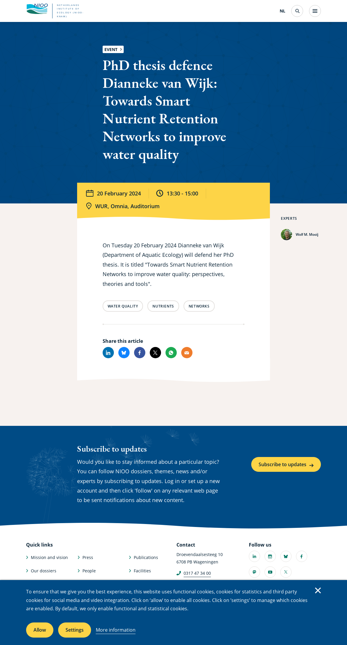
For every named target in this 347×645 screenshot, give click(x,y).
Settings (75, 630)
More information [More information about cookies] (116, 630)
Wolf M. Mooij (307, 234)
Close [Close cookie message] (317, 590)
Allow (40, 630)
